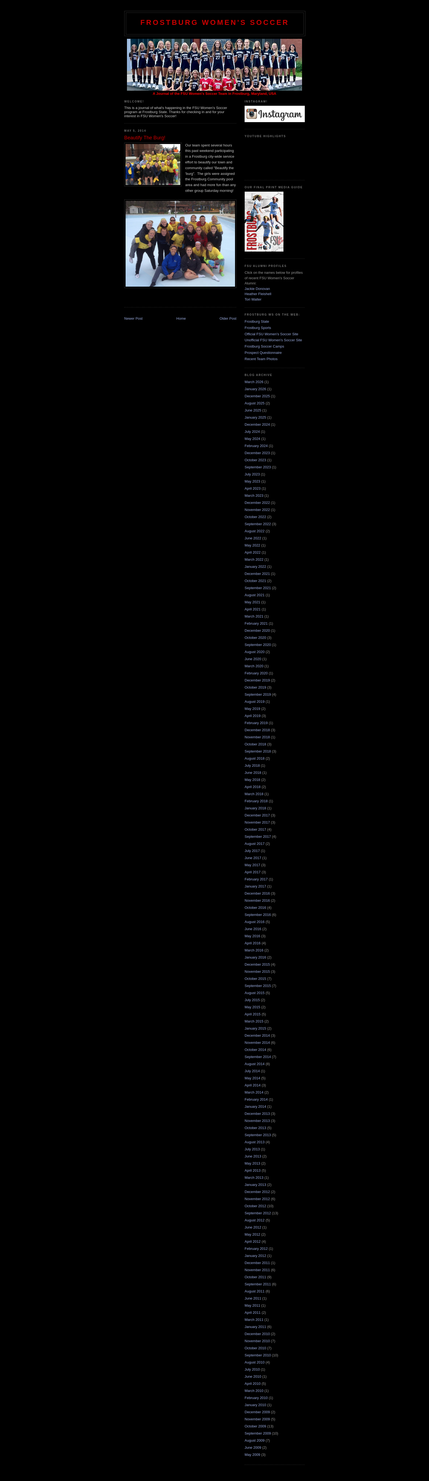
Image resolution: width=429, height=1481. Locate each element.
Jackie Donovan (257, 289)
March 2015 (254, 1021)
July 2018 (252, 765)
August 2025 (255, 403)
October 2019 (255, 687)
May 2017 (252, 865)
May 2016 (252, 936)
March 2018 (254, 794)
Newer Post (133, 318)
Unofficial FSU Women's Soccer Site (273, 340)
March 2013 (254, 1178)
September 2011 (258, 1284)
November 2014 (257, 1043)
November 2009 (257, 1419)
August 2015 (255, 993)
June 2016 (253, 929)
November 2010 (257, 1341)
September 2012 (258, 1213)
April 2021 (253, 609)
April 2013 (253, 1170)
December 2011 (257, 1263)
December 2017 (257, 815)
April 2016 (253, 943)
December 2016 (257, 893)
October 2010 (255, 1348)
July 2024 (252, 432)
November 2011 (257, 1270)
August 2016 (255, 922)
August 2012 (255, 1220)
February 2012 (256, 1249)
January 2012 (255, 1256)
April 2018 (253, 787)
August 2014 (255, 1064)
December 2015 (257, 964)
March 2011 (254, 1320)
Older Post (228, 318)
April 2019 (253, 716)
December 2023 (257, 453)
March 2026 (254, 382)
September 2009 (258, 1433)
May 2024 (252, 439)
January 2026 (255, 389)
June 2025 (253, 410)
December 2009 (257, 1412)
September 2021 (258, 588)
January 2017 (255, 886)
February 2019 (256, 723)
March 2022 (254, 559)
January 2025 (255, 417)
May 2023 (252, 481)
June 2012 (253, 1227)
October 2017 (255, 829)
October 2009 (255, 1426)
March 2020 (254, 666)
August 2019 (255, 702)
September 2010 (258, 1355)
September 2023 (258, 467)
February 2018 (256, 801)
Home (181, 318)
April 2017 (253, 872)
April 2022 (253, 552)
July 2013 (252, 1149)
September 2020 (258, 645)
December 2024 (257, 424)
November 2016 (257, 900)
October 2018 (255, 744)
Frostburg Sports (258, 328)
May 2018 (252, 780)
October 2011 (255, 1277)
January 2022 (255, 567)
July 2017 (252, 851)
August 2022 (255, 531)
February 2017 (256, 879)
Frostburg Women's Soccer (214, 22)
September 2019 (258, 694)
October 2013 (255, 1128)
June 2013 (253, 1156)
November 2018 (257, 737)
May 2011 (252, 1305)
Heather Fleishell (258, 294)
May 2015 (252, 1007)
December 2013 (257, 1114)
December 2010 (257, 1334)
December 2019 (257, 680)
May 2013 (252, 1163)
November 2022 (257, 510)
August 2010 (255, 1362)
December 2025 (257, 396)
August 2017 (255, 844)
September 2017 (258, 836)
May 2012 (252, 1234)
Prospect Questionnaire (263, 353)
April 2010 (253, 1384)
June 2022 (253, 538)
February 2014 (256, 1099)
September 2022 (258, 524)
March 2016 (254, 950)
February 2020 (256, 673)
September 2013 (258, 1135)
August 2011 (255, 1291)
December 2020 (257, 630)
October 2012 (255, 1206)
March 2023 (254, 495)
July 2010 (252, 1369)
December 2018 (257, 730)
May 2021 (252, 602)
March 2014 (254, 1092)
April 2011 (253, 1312)
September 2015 (258, 986)
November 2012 (257, 1199)
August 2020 (255, 652)
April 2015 (253, 1014)
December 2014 (257, 1035)
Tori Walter (253, 299)
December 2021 (257, 574)
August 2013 (255, 1142)
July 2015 (252, 1000)
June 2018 (253, 773)
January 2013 (255, 1185)
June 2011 (253, 1298)
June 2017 (253, 858)
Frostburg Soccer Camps (264, 346)
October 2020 (255, 638)
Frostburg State (257, 321)
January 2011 (255, 1327)
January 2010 (255, 1405)
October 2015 (255, 979)
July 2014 (252, 1071)
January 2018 (255, 808)
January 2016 (255, 957)
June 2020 (253, 659)
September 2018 (258, 751)
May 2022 (252, 545)
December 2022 (257, 503)
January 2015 (255, 1028)
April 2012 (253, 1241)
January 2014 (255, 1106)
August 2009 (255, 1440)
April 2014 (253, 1085)
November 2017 (257, 822)
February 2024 (256, 446)
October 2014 (255, 1050)
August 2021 (255, 595)
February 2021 (256, 623)
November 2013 (257, 1121)
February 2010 (256, 1398)
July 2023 (252, 474)
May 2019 (252, 709)
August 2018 (255, 758)
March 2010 (254, 1391)
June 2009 (253, 1447)
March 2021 (254, 616)
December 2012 (257, 1192)
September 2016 (258, 915)
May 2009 (252, 1455)
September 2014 (258, 1057)
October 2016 (255, 908)
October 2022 (255, 517)
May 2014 (252, 1078)
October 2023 (255, 460)
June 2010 (253, 1376)
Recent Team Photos (261, 359)
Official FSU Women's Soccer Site (271, 334)
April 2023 (253, 488)
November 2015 (257, 971)
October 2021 (255, 581)
